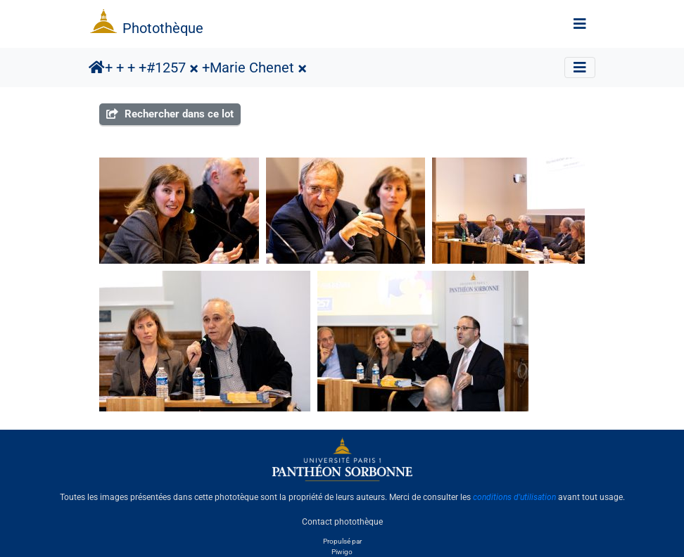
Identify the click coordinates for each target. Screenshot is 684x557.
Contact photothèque (342, 521)
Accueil (97, 67)
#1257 (166, 67)
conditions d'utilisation (514, 497)
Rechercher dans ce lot (170, 114)
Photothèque (162, 28)
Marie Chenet (252, 67)
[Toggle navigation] (579, 23)
